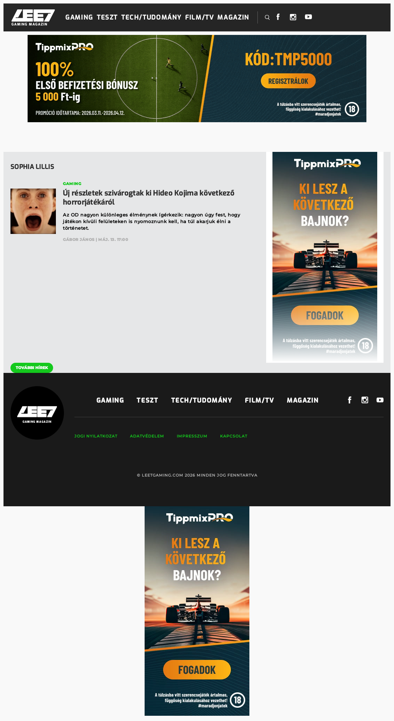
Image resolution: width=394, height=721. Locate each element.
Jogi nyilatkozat (95, 436)
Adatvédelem (147, 436)
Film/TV (199, 17)
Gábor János (79, 239)
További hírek (32, 367)
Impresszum (192, 436)
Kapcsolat (233, 436)
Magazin (233, 17)
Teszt (107, 17)
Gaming (79, 17)
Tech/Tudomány (151, 17)
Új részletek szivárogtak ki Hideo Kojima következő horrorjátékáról (148, 198)
